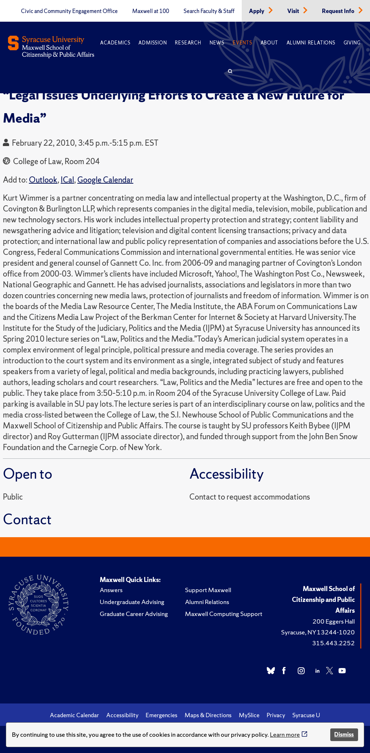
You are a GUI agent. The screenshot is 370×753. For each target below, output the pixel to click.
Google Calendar (105, 180)
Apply (257, 11)
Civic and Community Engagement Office (69, 11)
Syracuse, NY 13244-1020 (318, 632)
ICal (67, 180)
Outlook (43, 180)
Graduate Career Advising (134, 613)
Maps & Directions (208, 715)
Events (242, 43)
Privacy (276, 715)
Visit (293, 11)
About (269, 43)
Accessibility (122, 715)
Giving (352, 43)
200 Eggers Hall (334, 621)
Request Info (339, 11)
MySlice (249, 715)
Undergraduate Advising (132, 602)
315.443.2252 (333, 643)
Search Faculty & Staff (209, 11)
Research (188, 43)
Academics (115, 43)
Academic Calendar (74, 715)
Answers (111, 590)
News (217, 43)
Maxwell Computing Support (223, 613)
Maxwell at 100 (150, 11)
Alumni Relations (311, 43)
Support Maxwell (208, 590)
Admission (152, 43)
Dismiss (344, 734)
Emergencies (161, 715)
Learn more (285, 734)
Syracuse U (306, 715)
